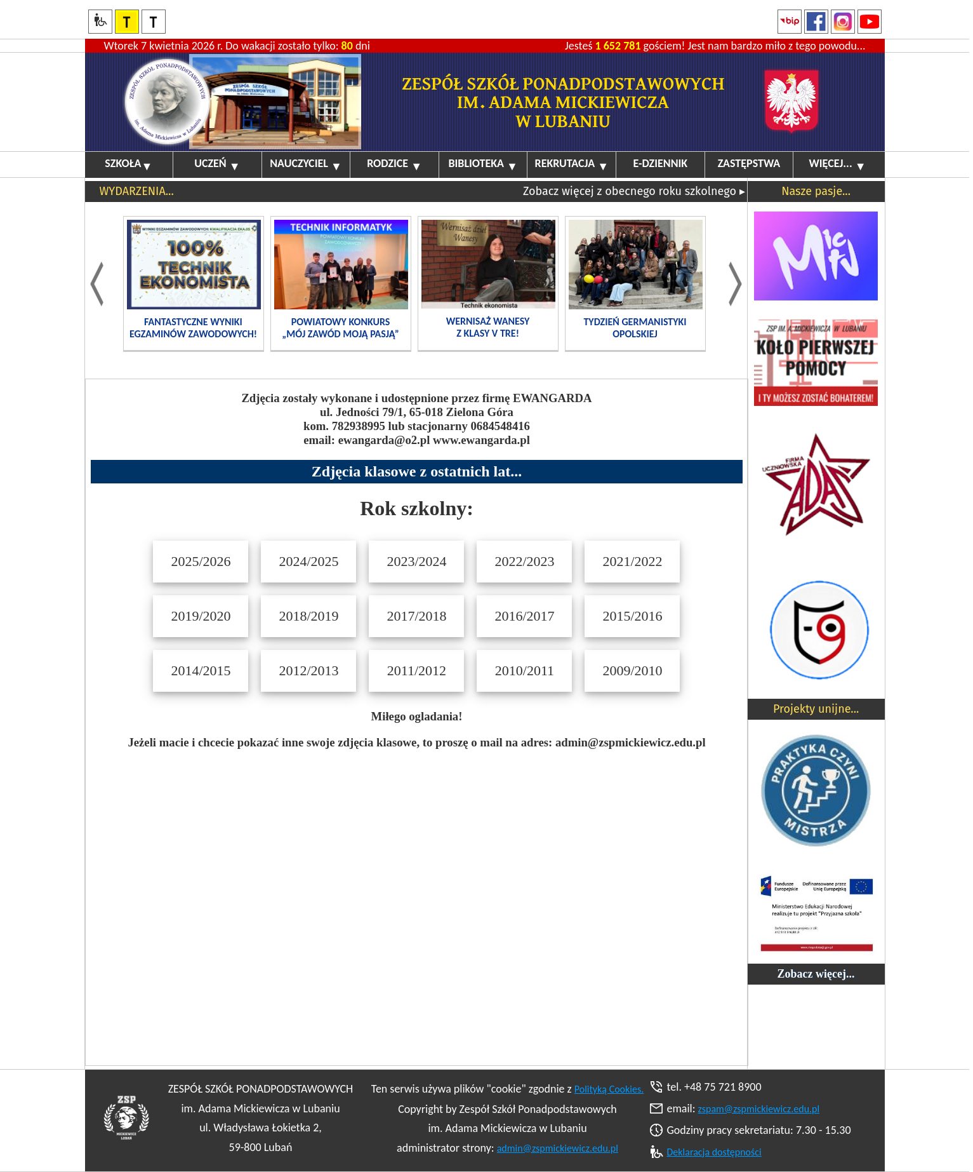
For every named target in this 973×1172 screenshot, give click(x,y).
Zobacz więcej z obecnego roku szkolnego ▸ (634, 191)
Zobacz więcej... (816, 973)
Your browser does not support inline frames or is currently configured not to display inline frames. (416, 722)
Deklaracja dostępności (714, 1152)
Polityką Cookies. (609, 1089)
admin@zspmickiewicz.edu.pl (557, 1148)
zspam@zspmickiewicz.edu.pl (759, 1109)
